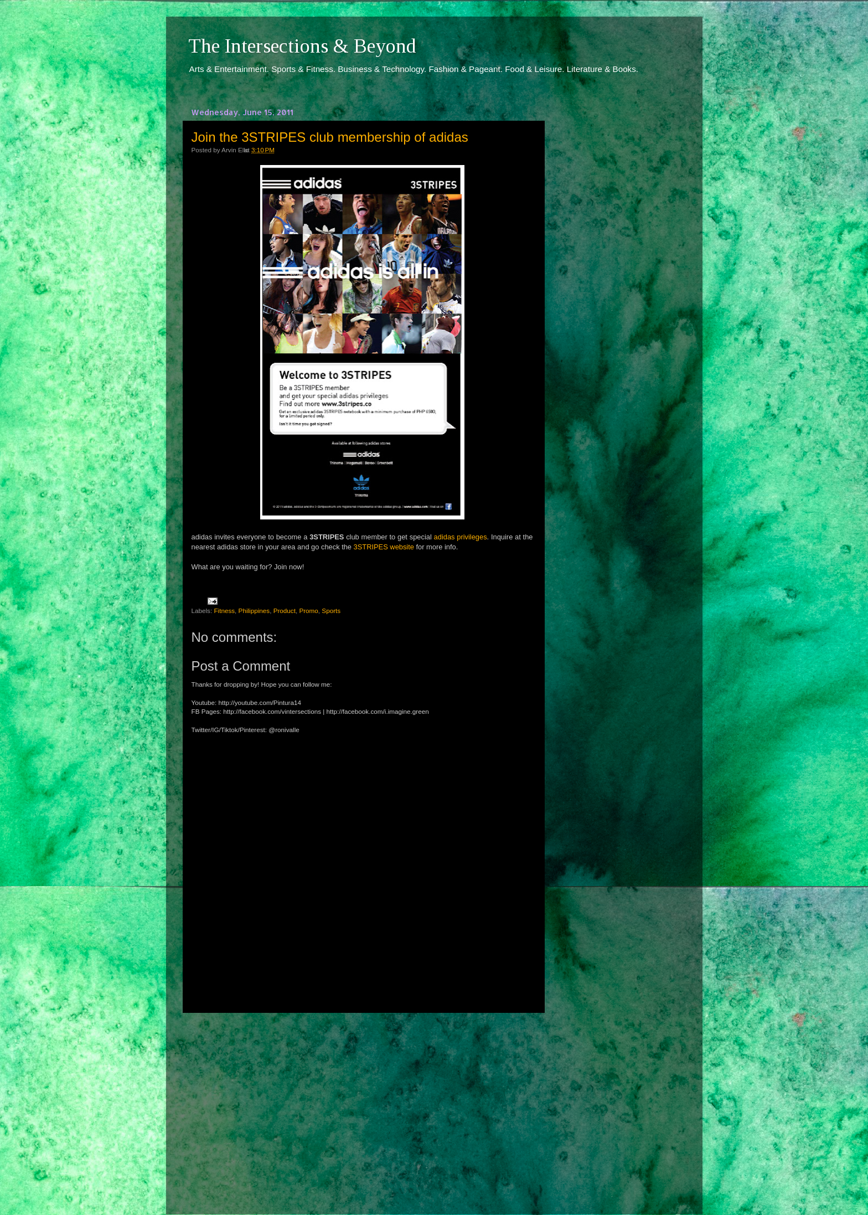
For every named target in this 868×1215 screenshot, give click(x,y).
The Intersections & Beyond (302, 46)
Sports (331, 610)
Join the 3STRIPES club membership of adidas (330, 137)
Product (284, 610)
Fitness (224, 610)
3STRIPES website (384, 547)
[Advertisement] (362, 1103)
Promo (308, 610)
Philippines (254, 610)
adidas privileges (460, 537)
